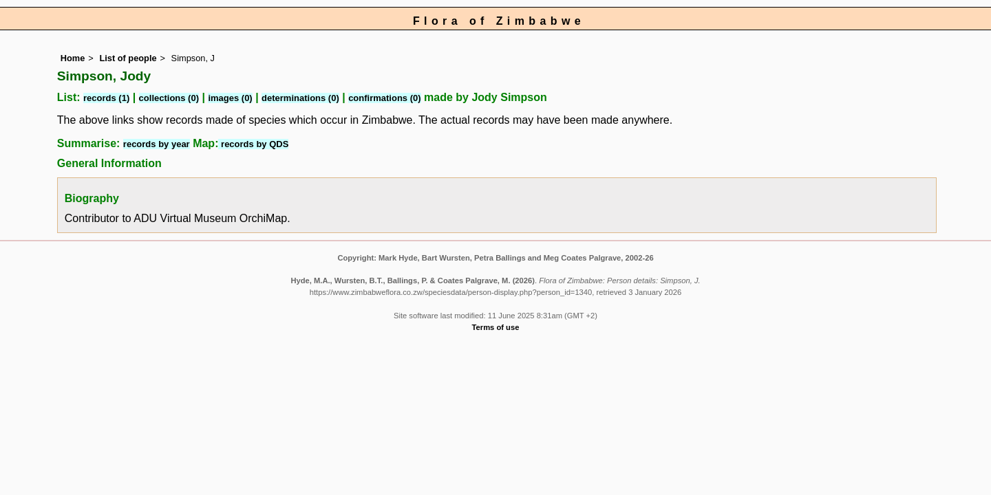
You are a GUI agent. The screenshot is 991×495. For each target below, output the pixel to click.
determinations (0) (300, 98)
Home (73, 58)
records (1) (106, 98)
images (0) (230, 98)
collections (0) (169, 98)
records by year (156, 144)
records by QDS (253, 144)
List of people (127, 58)
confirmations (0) (384, 98)
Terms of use (496, 327)
